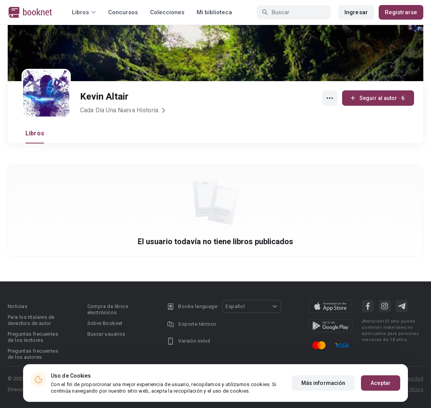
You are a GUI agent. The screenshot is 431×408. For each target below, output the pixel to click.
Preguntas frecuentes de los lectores (33, 337)
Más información (323, 385)
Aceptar (381, 385)
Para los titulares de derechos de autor (31, 320)
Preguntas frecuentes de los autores (33, 354)
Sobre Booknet (105, 323)
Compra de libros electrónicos (107, 309)
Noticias (17, 306)
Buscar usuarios (106, 334)
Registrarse (401, 12)
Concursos (123, 12)
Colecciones (167, 12)
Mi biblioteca (214, 12)
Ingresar (356, 12)
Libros (34, 133)
